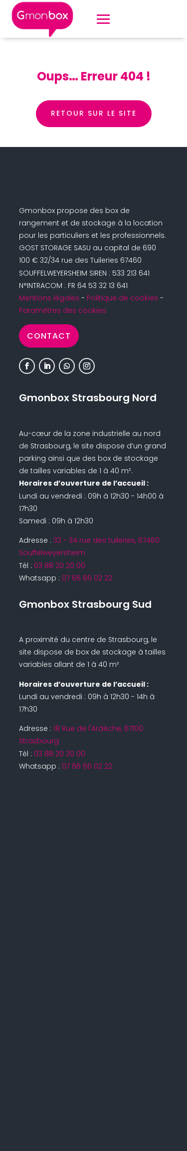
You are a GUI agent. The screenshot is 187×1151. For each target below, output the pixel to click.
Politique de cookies (122, 298)
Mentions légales (49, 298)
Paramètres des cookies (62, 310)
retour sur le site (94, 113)
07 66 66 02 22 (87, 578)
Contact (49, 336)
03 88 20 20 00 (59, 566)
